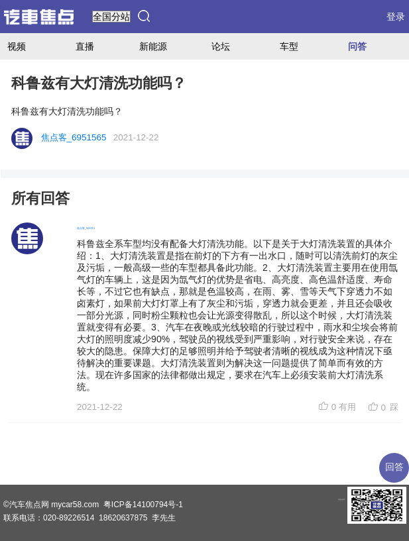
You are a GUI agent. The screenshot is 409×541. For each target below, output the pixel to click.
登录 (395, 16)
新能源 (153, 46)
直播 (85, 46)
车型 (289, 46)
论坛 (220, 46)
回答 (394, 467)
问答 (357, 46)
